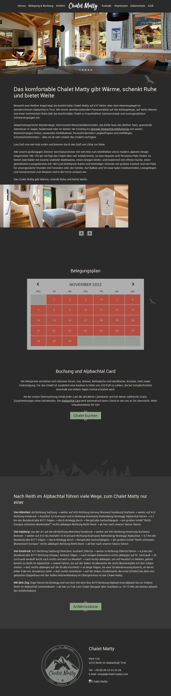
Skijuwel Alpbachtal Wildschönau (110, 128)
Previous (81, 233)
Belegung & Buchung (40, 5)
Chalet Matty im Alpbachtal (88, 70)
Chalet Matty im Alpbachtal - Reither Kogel (91, 70)
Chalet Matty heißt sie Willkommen (85, 70)
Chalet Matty (100, 681)
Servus (22, 5)
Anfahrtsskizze (85, 606)
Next (89, 233)
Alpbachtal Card (71, 400)
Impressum (121, 5)
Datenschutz (137, 5)
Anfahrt (60, 5)
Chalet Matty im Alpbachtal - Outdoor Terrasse (82, 70)
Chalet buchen (85, 415)
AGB (150, 5)
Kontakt (106, 5)
